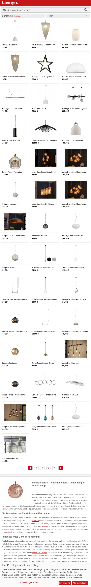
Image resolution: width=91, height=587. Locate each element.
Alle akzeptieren (80, 583)
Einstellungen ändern (29, 582)
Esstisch (35, 521)
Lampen (45, 526)
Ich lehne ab (64, 583)
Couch (9, 532)
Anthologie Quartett (39, 553)
